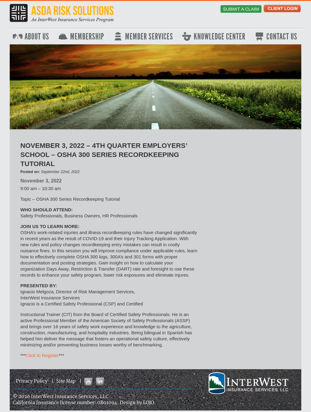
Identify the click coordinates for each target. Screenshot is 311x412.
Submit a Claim (241, 9)
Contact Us (281, 37)
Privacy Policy (31, 381)
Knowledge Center (219, 37)
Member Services (149, 37)
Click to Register (42, 355)
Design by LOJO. (138, 403)
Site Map (66, 381)
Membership (87, 37)
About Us (37, 37)
